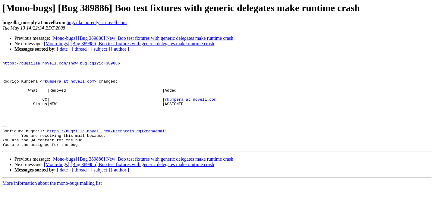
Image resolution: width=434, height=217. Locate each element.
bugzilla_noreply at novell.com (97, 22)
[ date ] (64, 49)
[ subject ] (100, 49)
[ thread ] (81, 49)
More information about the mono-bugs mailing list (52, 200)
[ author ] (120, 49)
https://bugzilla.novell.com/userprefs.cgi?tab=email (107, 145)
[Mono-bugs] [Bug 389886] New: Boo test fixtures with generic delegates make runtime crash (142, 38)
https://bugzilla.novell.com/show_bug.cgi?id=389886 (61, 64)
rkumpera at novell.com (68, 85)
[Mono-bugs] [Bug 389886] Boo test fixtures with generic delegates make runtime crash (129, 43)
